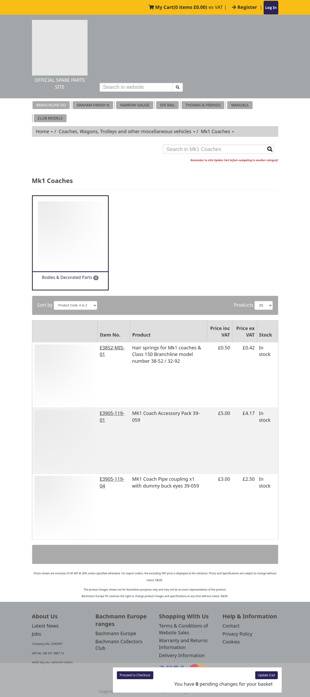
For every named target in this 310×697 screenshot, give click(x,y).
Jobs (36, 634)
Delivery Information (182, 655)
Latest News (45, 626)
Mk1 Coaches (217, 131)
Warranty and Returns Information (183, 643)
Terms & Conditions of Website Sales (183, 629)
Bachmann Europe (115, 633)
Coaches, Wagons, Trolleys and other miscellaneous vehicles (127, 131)
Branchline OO (51, 104)
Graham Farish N (93, 104)
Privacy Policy (237, 634)
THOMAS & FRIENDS (203, 104)
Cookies (231, 642)
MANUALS (239, 104)
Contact (231, 626)
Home (44, 131)
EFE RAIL (167, 104)
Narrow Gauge (134, 104)
